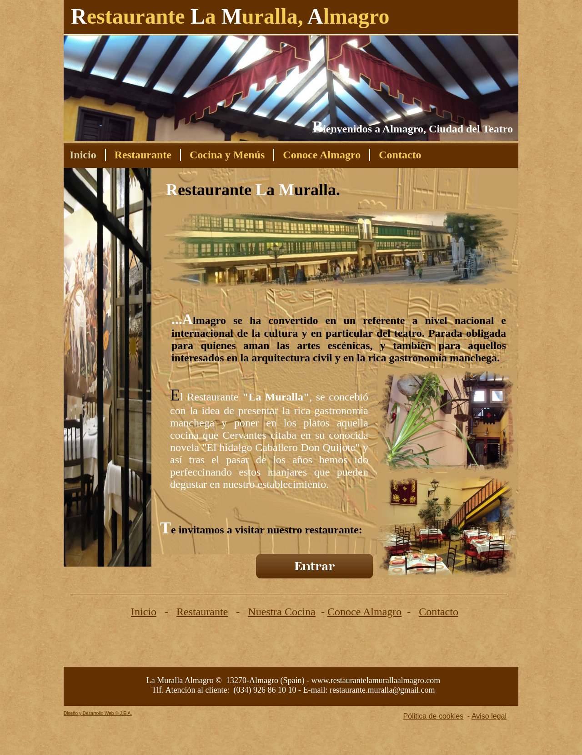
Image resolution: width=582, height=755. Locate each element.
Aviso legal (489, 716)
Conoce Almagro (364, 612)
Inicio (143, 612)
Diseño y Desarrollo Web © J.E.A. (98, 713)
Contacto (438, 612)
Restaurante (202, 612)
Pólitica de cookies (433, 716)
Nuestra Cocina (282, 612)
